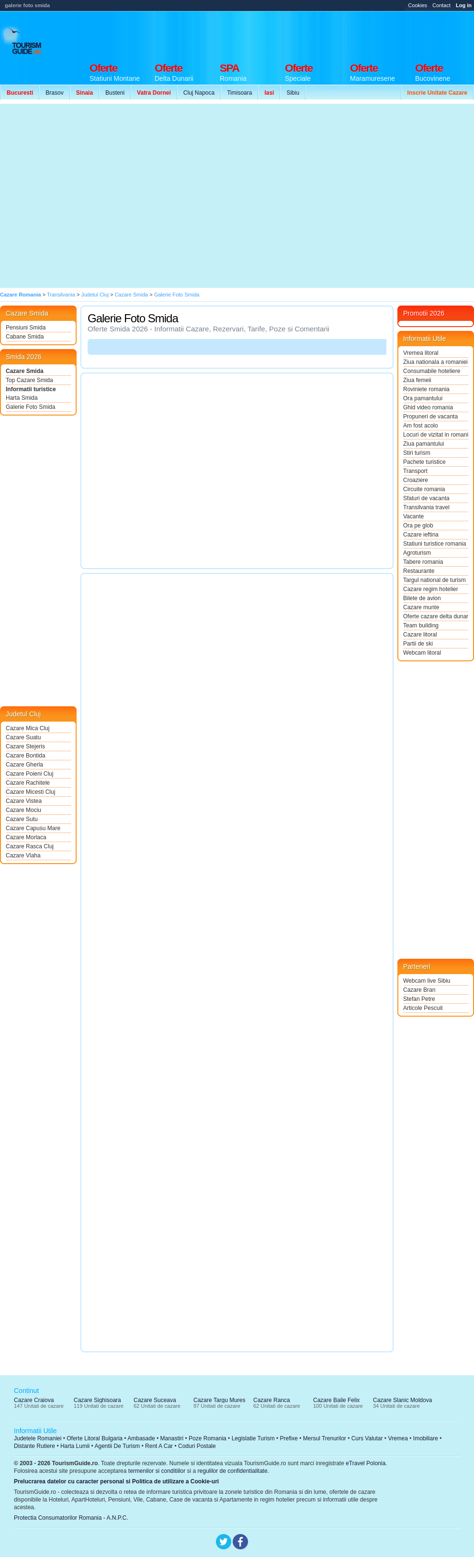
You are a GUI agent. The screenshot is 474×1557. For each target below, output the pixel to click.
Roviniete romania (426, 389)
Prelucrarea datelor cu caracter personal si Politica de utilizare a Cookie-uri (116, 1481)
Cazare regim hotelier (430, 589)
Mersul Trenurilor (324, 1438)
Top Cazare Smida (29, 380)
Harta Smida (22, 398)
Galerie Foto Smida (30, 407)
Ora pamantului (422, 398)
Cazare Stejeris (25, 746)
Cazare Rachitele (28, 782)
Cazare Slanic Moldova (402, 1400)
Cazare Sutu (22, 819)
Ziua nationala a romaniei (435, 362)
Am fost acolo (420, 425)
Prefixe (289, 1438)
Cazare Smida (25, 371)
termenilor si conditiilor (156, 1471)
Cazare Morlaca (26, 837)
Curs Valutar (367, 1438)
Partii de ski (418, 643)
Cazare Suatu (23, 737)
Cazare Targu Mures (219, 1400)
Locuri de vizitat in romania (435, 434)
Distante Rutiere (34, 1446)
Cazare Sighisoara (97, 1400)
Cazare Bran (419, 990)
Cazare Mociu (23, 810)
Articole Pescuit (423, 1008)
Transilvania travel (426, 507)
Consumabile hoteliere (431, 371)
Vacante (413, 516)
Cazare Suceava (155, 1400)
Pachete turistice (424, 462)
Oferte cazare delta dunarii (435, 616)
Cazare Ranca (271, 1400)
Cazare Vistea (24, 801)
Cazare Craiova (34, 1400)
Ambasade (141, 1438)
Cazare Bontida (25, 755)
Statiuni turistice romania (434, 543)
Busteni (114, 92)
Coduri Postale (197, 1446)
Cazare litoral (420, 634)
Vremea (398, 1438)
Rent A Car (159, 1446)
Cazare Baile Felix (336, 1400)
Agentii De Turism (117, 1446)
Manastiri (171, 1438)
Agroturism (417, 552)
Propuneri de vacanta (430, 416)
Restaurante (418, 571)
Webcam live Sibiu (426, 980)
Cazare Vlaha (23, 855)
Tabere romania (423, 562)
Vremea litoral (421, 353)
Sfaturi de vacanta (426, 498)
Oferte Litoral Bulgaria (95, 1438)
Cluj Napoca (198, 92)
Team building (421, 625)
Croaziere (415, 480)
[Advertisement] (90, 196)
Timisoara (239, 92)
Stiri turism (416, 453)
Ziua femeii (417, 380)
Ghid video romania (428, 407)
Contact (441, 5)
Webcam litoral (422, 652)
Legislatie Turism (253, 1438)
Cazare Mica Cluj (27, 728)
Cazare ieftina (421, 534)
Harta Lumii (75, 1446)
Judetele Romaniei (37, 1438)
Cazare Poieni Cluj (29, 773)
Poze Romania (207, 1438)
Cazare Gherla (24, 764)
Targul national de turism (434, 580)
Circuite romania (424, 489)
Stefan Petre (419, 999)
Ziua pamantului (423, 443)
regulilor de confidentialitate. (233, 1471)
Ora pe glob (418, 525)
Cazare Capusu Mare (33, 828)
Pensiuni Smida (25, 327)
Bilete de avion (422, 598)
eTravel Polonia (365, 1463)
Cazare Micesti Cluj (30, 792)
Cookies (417, 5)
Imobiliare (425, 1438)
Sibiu (292, 92)
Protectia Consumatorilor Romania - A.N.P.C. (71, 1517)
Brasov (54, 92)
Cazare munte (421, 607)
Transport (415, 471)
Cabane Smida (25, 336)
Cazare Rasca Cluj (30, 846)
